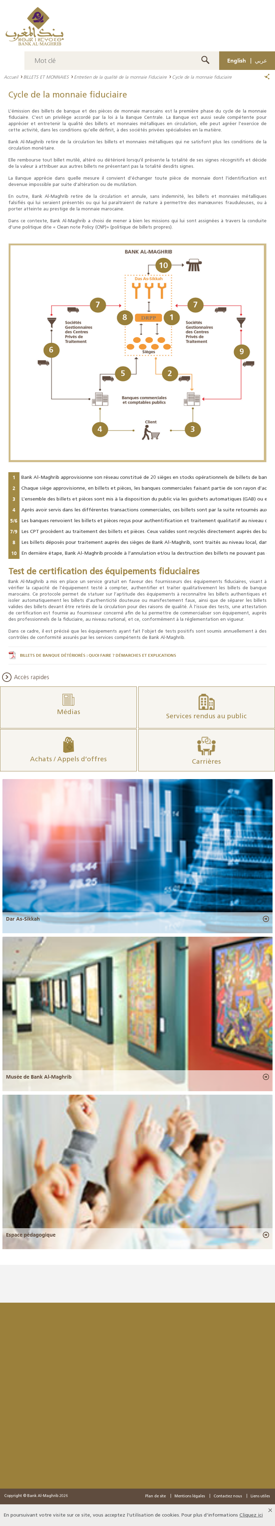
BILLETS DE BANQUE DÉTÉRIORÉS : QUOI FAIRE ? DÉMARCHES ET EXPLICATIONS (98, 655)
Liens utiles (260, 1496)
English (236, 60)
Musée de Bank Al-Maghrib (39, 1076)
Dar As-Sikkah (23, 919)
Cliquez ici (251, 1515)
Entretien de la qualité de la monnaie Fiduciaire (120, 77)
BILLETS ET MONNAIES (46, 77)
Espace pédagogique (30, 1234)
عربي (261, 60)
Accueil (11, 77)
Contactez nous (228, 1496)
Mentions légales (189, 1496)
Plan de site (155, 1496)
